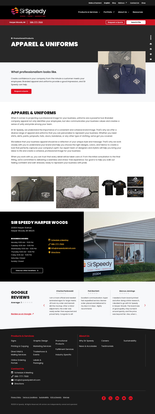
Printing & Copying (19, 346)
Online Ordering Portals (18, 361)
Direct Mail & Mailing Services (18, 353)
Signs (13, 340)
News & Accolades (88, 346)
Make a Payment (95, 3)
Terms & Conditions (30, 397)
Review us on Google (21, 314)
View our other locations (26, 270)
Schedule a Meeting (58, 240)
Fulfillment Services (65, 349)
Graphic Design (40, 340)
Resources (138, 12)
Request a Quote (115, 22)
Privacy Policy (16, 397)
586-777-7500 (36, 22)
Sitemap (66, 397)
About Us (122, 12)
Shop (143, 3)
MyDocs (121, 3)
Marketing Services (42, 346)
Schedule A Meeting (22, 372)
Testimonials (107, 346)
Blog (114, 3)
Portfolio (108, 12)
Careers (105, 340)
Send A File (136, 22)
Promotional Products (24, 38)
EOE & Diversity (55, 397)
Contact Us (134, 3)
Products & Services (88, 12)
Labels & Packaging (38, 361)
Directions (54, 252)
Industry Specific (63, 354)
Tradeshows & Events (40, 353)
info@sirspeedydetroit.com (61, 248)
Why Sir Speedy (86, 340)
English (107, 3)
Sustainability (130, 340)
